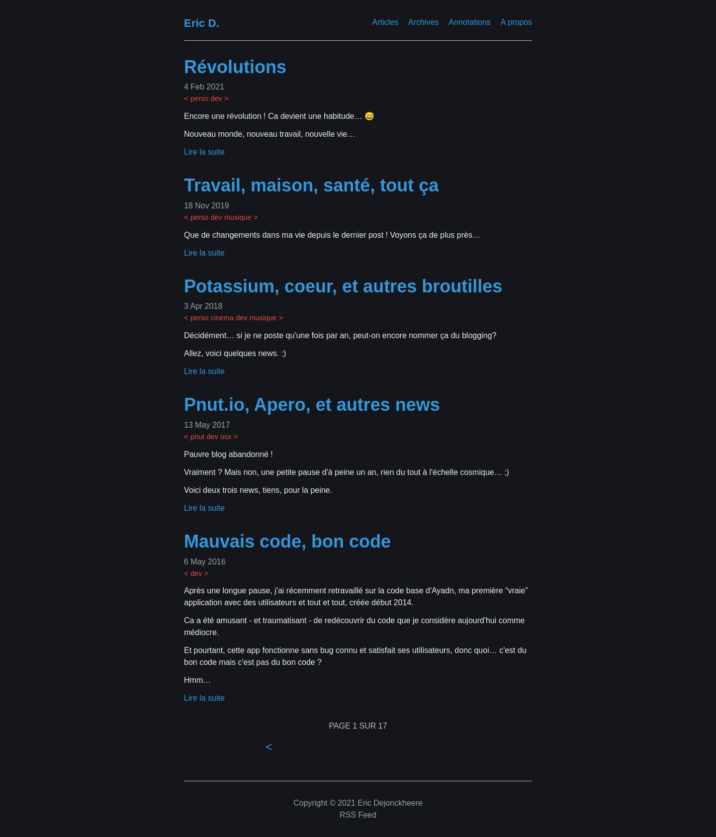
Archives (423, 22)
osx (225, 437)
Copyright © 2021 (324, 803)
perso (199, 98)
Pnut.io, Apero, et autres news (312, 404)
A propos (516, 22)
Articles (385, 22)
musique (238, 217)
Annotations (469, 22)
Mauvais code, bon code (287, 541)
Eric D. (201, 23)
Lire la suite (204, 152)
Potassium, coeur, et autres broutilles (343, 286)
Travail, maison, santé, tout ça (311, 185)
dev (216, 98)
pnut (197, 437)
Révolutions (235, 67)
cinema (222, 318)
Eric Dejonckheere (389, 803)
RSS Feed (358, 815)
